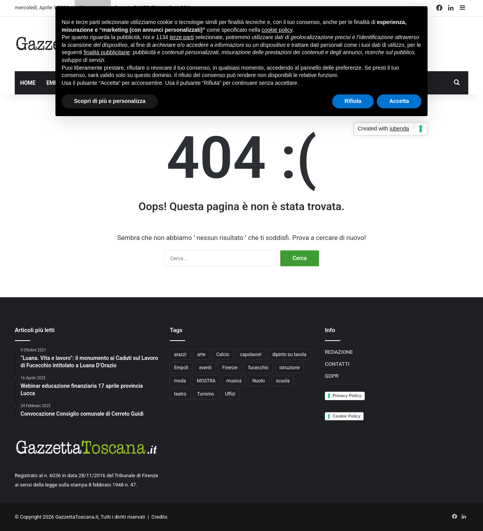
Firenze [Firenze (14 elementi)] (230, 367)
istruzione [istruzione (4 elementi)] (289, 367)
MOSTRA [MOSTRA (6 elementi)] (206, 381)
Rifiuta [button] (353, 101)
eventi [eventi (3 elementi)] (205, 367)
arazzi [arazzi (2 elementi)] (180, 354)
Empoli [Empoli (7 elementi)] (181, 367)
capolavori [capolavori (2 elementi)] (250, 354)
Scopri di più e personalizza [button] (109, 101)
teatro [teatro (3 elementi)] (180, 394)
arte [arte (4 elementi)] (201, 354)
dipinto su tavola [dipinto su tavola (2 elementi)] (290, 354)
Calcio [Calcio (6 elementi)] (222, 354)
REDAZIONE (339, 352)
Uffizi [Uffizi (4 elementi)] (230, 394)
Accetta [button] (399, 101)
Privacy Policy (347, 395)
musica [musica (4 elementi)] (234, 381)
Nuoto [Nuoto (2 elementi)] (258, 381)
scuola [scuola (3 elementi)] (283, 381)
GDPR (331, 376)
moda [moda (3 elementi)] (180, 381)
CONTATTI (337, 364)
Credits (159, 517)
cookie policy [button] (277, 30)
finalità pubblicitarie (107, 52)
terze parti (182, 37)
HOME (28, 83)
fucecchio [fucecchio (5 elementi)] (258, 367)
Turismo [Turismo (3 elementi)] (205, 394)
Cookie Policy (347, 416)
